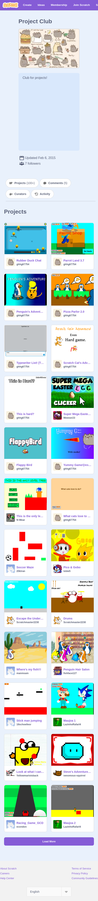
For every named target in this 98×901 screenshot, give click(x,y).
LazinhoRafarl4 (72, 724)
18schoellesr (23, 724)
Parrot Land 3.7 (73, 260)
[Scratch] (10, 5)
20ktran (20, 571)
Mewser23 (69, 417)
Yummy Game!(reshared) (77, 465)
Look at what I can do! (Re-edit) (30, 771)
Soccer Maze (25, 567)
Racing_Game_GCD (29, 823)
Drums (67, 618)
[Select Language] (49, 892)
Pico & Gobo (72, 567)
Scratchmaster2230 (27, 622)
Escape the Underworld (30, 618)
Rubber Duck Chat (28, 260)
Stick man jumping (29, 720)
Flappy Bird (24, 465)
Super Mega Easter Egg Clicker (77, 414)
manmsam (22, 673)
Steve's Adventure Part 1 (77, 771)
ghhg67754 (22, 264)
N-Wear (20, 520)
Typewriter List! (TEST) (30, 362)
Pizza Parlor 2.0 (73, 311)
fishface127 (70, 673)
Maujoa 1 (69, 720)
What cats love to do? (77, 516)
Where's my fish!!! (28, 669)
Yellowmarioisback (27, 775)
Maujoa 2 (69, 823)
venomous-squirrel (74, 775)
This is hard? (25, 414)
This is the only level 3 (30, 516)
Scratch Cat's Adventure (77, 362)
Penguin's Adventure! (30, 311)
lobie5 (67, 571)
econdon (21, 826)
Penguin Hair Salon (76, 669)
